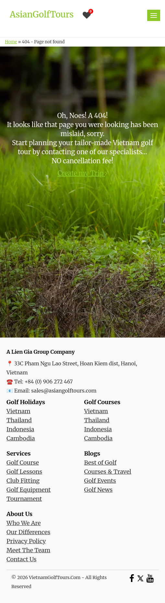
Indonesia (20, 429)
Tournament (24, 498)
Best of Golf (100, 462)
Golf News (98, 489)
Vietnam (18, 411)
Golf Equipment (28, 489)
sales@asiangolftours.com (63, 390)
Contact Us (21, 559)
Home (11, 42)
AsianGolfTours (42, 14)
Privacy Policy (26, 541)
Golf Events (100, 480)
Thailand (19, 420)
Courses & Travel (107, 471)
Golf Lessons (24, 471)
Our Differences (28, 532)
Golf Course (22, 462)
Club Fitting (23, 480)
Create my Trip (83, 173)
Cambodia (20, 438)
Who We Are (23, 523)
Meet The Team (28, 550)
